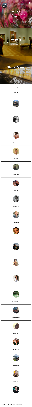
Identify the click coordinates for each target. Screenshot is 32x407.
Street (14, 73)
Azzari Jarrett (16, 285)
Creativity (15, 16)
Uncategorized (17, 44)
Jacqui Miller (16, 349)
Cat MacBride (16, 365)
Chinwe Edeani (16, 238)
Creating (8, 71)
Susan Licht (25, 42)
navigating (16, 40)
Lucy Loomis (16, 111)
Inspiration (17, 71)
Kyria (16, 397)
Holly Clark (16, 190)
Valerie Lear (16, 333)
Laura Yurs (24, 70)
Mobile (22, 71)
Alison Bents (16, 206)
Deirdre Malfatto (16, 301)
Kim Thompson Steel (16, 269)
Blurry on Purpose (16, 67)
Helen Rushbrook (16, 317)
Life (13, 44)
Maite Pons (16, 222)
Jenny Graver (16, 174)
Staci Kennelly (16, 126)
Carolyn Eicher (16, 381)
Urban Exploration (20, 73)
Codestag (20, 404)
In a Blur (16, 12)
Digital (19, 16)
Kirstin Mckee (16, 142)
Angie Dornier (24, 14)
